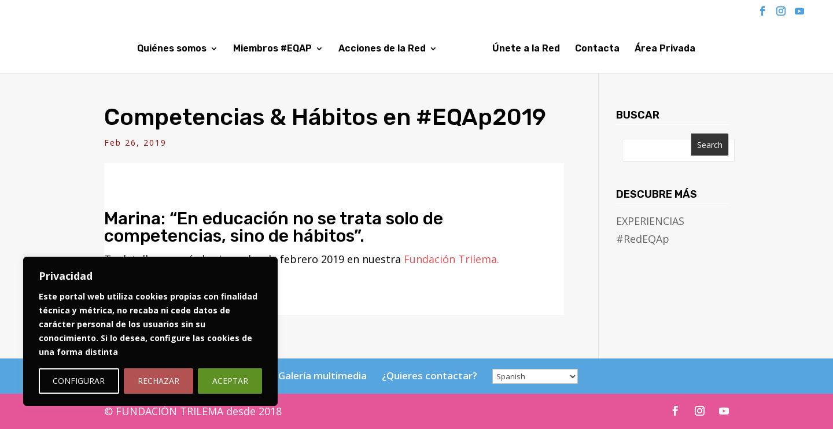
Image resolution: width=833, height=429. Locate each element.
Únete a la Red (566, 49)
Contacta (637, 49)
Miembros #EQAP (232, 49)
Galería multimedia (322, 375)
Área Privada (704, 49)
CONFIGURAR (79, 380)
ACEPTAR (230, 380)
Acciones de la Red (341, 49)
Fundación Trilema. (451, 259)
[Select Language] (535, 376)
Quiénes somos (131, 49)
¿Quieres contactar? (429, 375)
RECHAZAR (158, 380)
